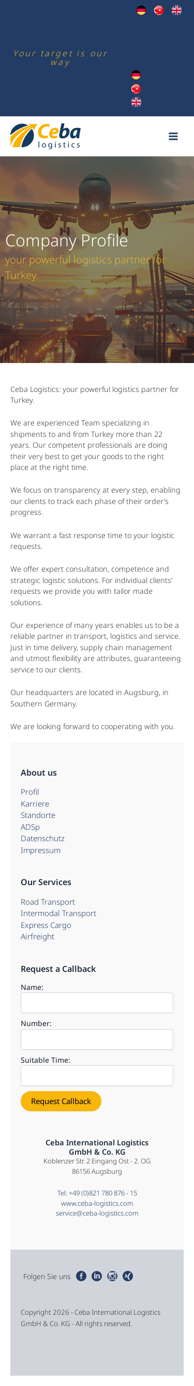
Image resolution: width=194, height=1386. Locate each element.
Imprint (142, 54)
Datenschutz (43, 838)
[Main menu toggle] (173, 136)
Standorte (38, 815)
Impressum (41, 850)
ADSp (139, 64)
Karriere (35, 803)
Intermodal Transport (58, 913)
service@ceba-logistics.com (97, 1213)
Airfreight (37, 936)
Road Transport (48, 901)
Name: (32, 987)
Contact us (147, 44)
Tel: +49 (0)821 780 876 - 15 (97, 1193)
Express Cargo (46, 925)
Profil (30, 791)
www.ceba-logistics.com (97, 1203)
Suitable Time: (45, 1060)
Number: (36, 1023)
